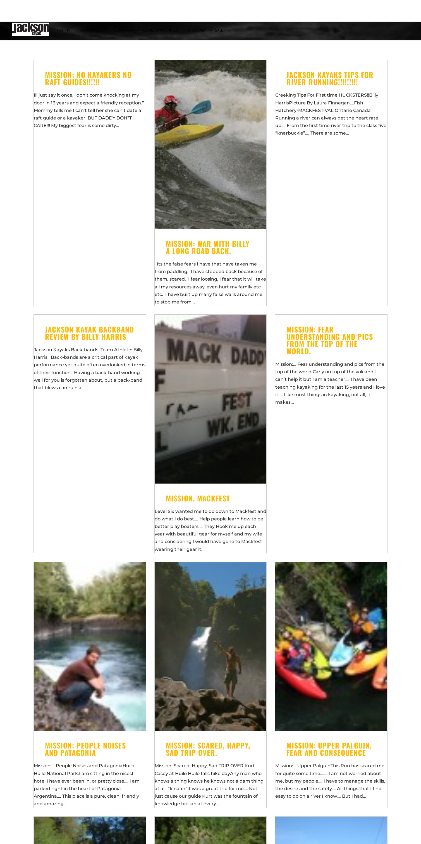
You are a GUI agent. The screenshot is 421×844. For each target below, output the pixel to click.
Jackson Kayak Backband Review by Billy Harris (89, 336)
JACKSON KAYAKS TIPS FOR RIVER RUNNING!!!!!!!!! (330, 82)
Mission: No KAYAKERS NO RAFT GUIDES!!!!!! (88, 82)
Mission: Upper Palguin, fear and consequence (329, 752)
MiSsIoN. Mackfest (198, 501)
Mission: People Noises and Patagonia (85, 752)
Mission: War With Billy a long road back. (208, 251)
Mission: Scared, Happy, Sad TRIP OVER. (208, 752)
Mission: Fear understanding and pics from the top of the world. (329, 343)
